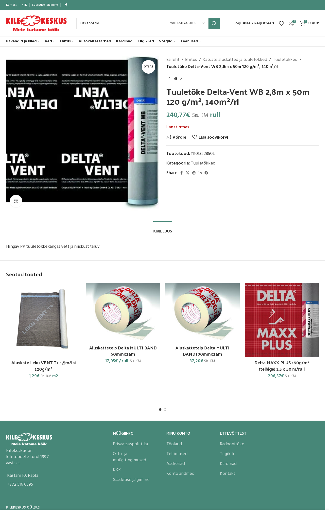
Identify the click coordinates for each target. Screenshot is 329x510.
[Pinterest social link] (194, 173)
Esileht (172, 59)
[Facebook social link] (66, 5)
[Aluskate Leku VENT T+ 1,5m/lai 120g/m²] (43, 320)
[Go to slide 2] (165, 409)
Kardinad (228, 463)
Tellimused (177, 454)
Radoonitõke (232, 444)
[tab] (162, 228)
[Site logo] (36, 23)
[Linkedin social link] (200, 173)
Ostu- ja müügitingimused (129, 457)
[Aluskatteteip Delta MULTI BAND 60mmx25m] (123, 313)
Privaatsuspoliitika (130, 444)
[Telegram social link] (206, 173)
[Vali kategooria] (187, 23)
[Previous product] (169, 79)
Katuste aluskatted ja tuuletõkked (235, 59)
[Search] (148, 23)
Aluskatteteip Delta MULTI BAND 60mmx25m (123, 351)
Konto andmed (180, 473)
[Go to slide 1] (160, 409)
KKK (117, 470)
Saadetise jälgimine (131, 479)
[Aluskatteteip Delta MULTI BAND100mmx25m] (202, 313)
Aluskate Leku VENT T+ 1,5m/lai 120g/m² (43, 365)
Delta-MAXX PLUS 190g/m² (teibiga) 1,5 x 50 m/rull (281, 365)
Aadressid (175, 463)
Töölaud (174, 444)
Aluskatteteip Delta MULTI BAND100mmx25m (202, 351)
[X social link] (187, 173)
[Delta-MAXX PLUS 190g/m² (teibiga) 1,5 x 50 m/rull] (282, 320)
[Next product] (181, 79)
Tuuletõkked (285, 59)
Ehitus (191, 59)
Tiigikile (227, 454)
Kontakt (227, 473)
